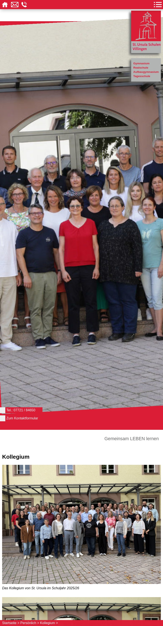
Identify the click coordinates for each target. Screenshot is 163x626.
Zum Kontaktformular (22, 418)
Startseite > (10, 623)
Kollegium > (49, 623)
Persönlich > (29, 623)
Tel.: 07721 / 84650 (20, 410)
